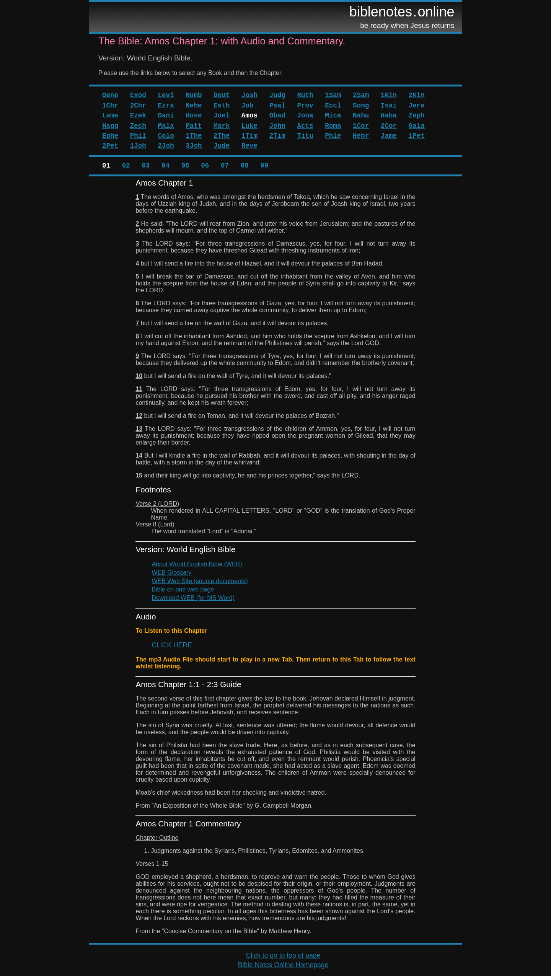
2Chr (138, 105)
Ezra (166, 105)
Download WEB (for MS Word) (193, 598)
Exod (138, 95)
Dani (166, 115)
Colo (166, 136)
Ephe (110, 136)
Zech (138, 126)
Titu (305, 136)
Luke (249, 126)
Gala (417, 126)
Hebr (361, 136)
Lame (110, 115)
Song (361, 105)
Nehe (194, 105)
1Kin (389, 95)
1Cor (361, 126)
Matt (194, 126)
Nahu (361, 115)
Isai (389, 105)
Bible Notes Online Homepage (283, 965)
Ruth (305, 95)
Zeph (417, 115)
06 (205, 165)
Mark (222, 126)
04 (165, 165)
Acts (305, 126)
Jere (417, 105)
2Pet (110, 146)
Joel (222, 115)
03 (146, 165)
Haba (389, 115)
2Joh (166, 146)
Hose (194, 115)
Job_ (249, 105)
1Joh (138, 146)
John (277, 126)
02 (126, 165)
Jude (222, 146)
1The (194, 136)
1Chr (110, 105)
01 (106, 165)
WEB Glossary (171, 572)
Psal (277, 105)
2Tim (277, 136)
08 (245, 165)
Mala (166, 126)
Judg (277, 95)
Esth (222, 105)
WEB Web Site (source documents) (200, 581)
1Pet (417, 136)
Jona (305, 115)
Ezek (138, 115)
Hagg (110, 126)
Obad (277, 115)
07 (225, 165)
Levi (166, 95)
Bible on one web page (183, 589)
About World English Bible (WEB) (197, 564)
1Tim (249, 136)
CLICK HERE (172, 645)
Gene (110, 95)
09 (264, 165)
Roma (333, 126)
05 (185, 165)
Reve (249, 146)
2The (222, 136)
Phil (138, 136)
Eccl (333, 105)
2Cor (389, 126)
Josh (249, 95)
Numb (194, 95)
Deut (222, 95)
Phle (333, 136)
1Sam (333, 95)
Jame (389, 136)
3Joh (194, 146)
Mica (333, 115)
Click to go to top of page (283, 955)
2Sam (361, 95)
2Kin (417, 95)
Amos (249, 115)
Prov (305, 105)
